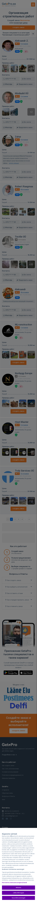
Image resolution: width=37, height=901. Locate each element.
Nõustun (18, 887)
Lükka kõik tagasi (18, 893)
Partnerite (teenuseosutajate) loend (14, 882)
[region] (18, 864)
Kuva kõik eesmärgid (18, 898)
